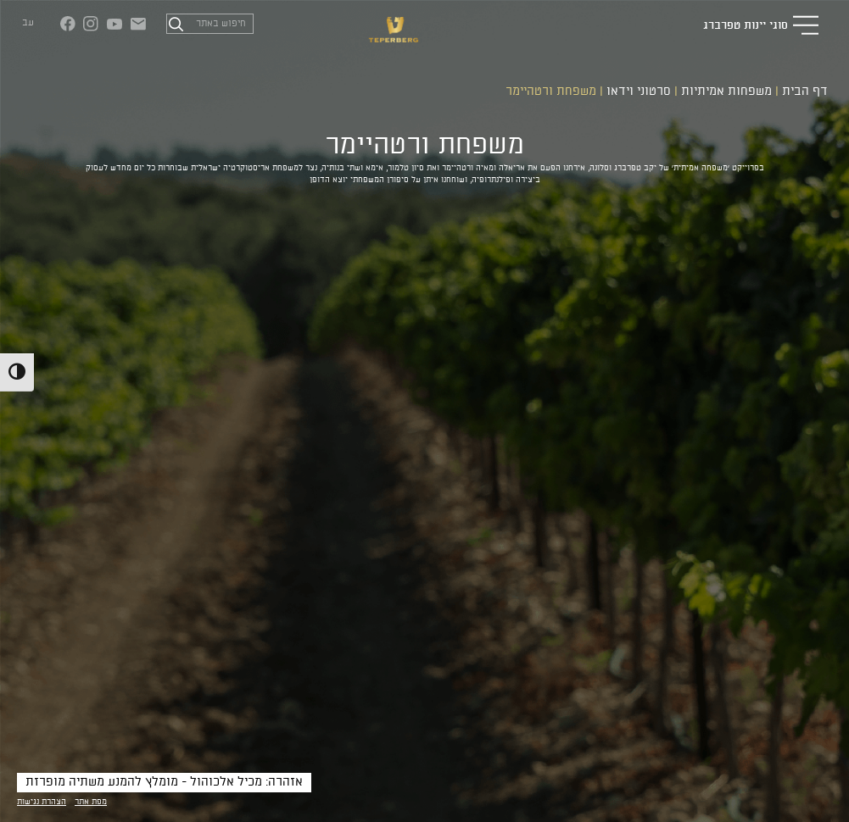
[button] (805, 25)
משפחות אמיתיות (726, 91)
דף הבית (805, 91)
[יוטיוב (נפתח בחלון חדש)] (114, 23)
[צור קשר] (138, 23)
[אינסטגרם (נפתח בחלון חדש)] (90, 23)
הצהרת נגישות (41, 802)
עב (28, 23)
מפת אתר (91, 802)
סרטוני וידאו (638, 91)
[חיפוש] (175, 24)
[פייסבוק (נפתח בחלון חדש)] (67, 23)
